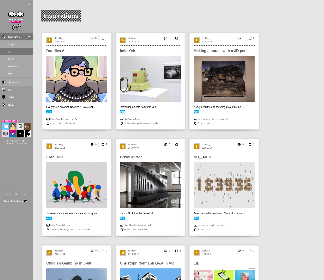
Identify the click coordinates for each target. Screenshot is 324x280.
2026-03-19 (60, 42)
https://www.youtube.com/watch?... (214, 119)
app (199, 229)
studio (155, 123)
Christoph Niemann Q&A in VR (147, 263)
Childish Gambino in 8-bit (68, 263)
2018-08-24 (133, 254)
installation (132, 229)
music (11, 59)
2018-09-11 (60, 254)
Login (11, 97)
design (11, 44)
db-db (207, 229)
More (49, 112)
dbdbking (59, 38)
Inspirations (14, 36)
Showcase (13, 82)
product (148, 123)
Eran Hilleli (56, 157)
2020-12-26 (133, 42)
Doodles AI (56, 51)
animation (54, 229)
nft (74, 123)
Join (10, 89)
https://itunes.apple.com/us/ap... (212, 225)
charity (207, 123)
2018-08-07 (207, 254)
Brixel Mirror (131, 157)
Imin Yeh (127, 51)
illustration (67, 123)
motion (73, 229)
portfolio (141, 123)
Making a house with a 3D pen (220, 51)
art (9, 51)
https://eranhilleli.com (60, 225)
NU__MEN (202, 157)
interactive (13, 66)
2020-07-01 (60, 148)
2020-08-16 (207, 42)
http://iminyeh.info (132, 119)
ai (51, 123)
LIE (196, 263)
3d (199, 123)
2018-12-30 (207, 148)
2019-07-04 (133, 148)
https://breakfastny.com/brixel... (138, 225)
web (10, 74)
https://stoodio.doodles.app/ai (63, 119)
